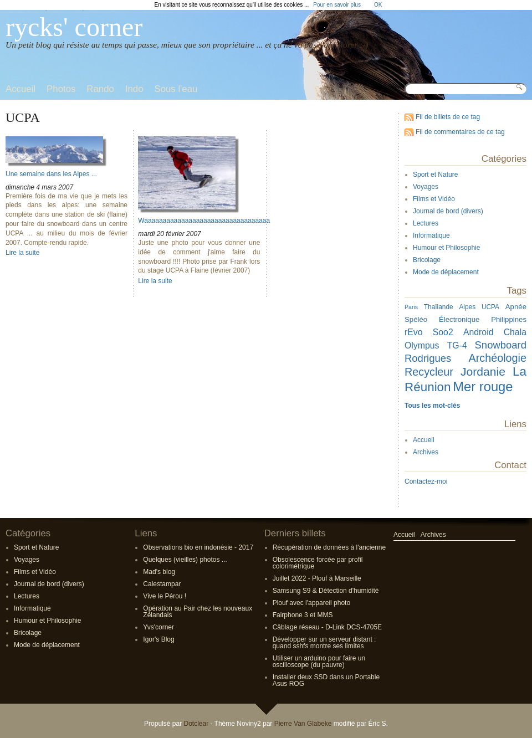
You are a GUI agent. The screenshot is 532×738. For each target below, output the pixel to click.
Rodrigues (428, 358)
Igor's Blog (158, 639)
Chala (515, 332)
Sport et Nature (435, 174)
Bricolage (427, 260)
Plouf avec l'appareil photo (311, 603)
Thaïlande (438, 307)
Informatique (431, 235)
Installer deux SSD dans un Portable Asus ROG (326, 680)
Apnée (515, 307)
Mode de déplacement (446, 272)
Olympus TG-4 (436, 345)
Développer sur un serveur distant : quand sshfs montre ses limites (324, 643)
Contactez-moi (426, 481)
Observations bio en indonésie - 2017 (198, 547)
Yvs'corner (158, 627)
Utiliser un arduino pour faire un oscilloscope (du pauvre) (319, 661)
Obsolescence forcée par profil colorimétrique (318, 563)
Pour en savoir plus (337, 5)
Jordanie (483, 371)
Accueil (423, 440)
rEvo (414, 332)
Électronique (459, 319)
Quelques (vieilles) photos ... (185, 559)
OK (378, 5)
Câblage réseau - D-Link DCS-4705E (327, 627)
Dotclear (195, 723)
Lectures (425, 223)
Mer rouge (483, 386)
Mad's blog (159, 572)
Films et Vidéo (434, 199)
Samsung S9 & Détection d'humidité (326, 590)
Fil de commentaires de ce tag (460, 132)
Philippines (508, 319)
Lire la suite (22, 253)
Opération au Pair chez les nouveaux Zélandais (197, 611)
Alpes (467, 307)
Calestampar (162, 584)
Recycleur (429, 372)
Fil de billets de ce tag (448, 117)
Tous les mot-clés (432, 405)
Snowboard (500, 345)
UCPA (490, 307)
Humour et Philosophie (446, 248)
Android (478, 332)
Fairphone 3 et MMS (303, 615)
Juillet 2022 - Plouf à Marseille (317, 578)
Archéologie (497, 358)
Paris (411, 307)
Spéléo (416, 319)
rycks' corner (74, 27)
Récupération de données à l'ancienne (329, 547)
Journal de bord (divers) (448, 211)
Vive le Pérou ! (164, 596)
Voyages (425, 187)
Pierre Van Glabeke (303, 723)
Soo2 (443, 332)
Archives (425, 452)
